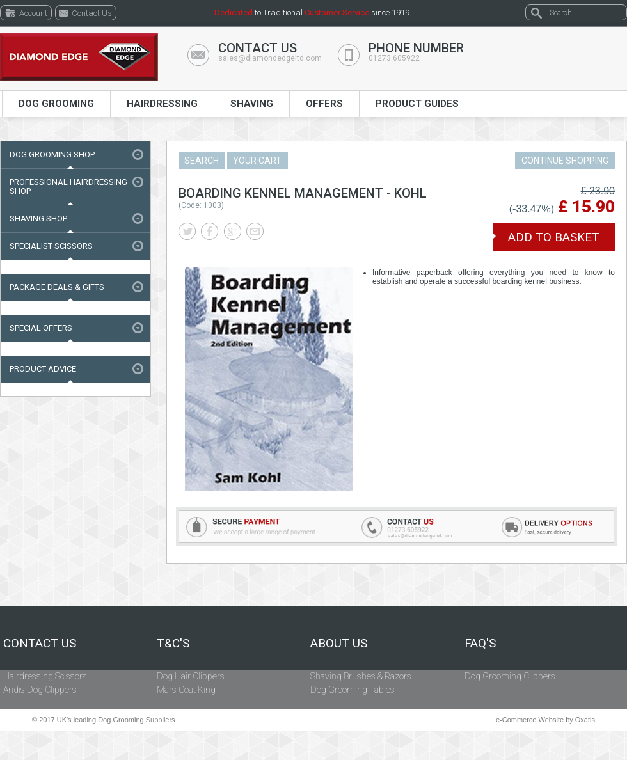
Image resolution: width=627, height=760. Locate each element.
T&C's (173, 643)
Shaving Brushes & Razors (360, 676)
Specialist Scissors (51, 246)
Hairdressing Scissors (45, 676)
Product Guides (417, 103)
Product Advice (43, 369)
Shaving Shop (38, 218)
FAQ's (480, 643)
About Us (338, 643)
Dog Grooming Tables (352, 690)
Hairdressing (162, 103)
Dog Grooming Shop (52, 154)
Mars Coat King (186, 690)
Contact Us (39, 643)
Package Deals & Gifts (57, 287)
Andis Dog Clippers (40, 690)
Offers (324, 103)
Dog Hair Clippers (191, 676)
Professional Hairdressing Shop (68, 186)
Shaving (251, 103)
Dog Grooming (56, 103)
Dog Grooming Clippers (509, 676)
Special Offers (41, 328)
